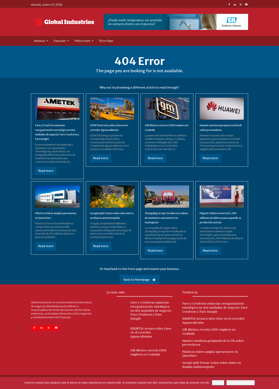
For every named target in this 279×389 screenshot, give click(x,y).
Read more (45, 172)
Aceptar (218, 382)
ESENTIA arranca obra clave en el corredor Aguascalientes (111, 131)
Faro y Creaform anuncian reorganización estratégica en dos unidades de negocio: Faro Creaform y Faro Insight (151, 316)
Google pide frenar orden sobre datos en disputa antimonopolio (109, 219)
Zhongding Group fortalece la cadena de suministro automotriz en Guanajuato (166, 219)
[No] (274, 383)
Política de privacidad (240, 382)
